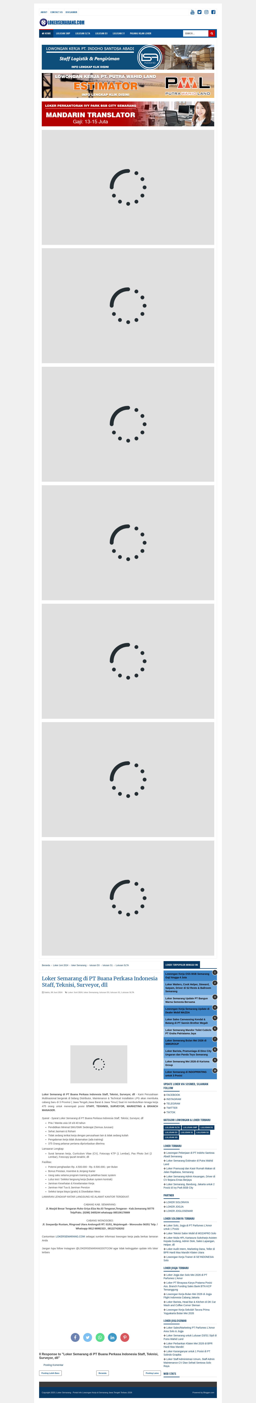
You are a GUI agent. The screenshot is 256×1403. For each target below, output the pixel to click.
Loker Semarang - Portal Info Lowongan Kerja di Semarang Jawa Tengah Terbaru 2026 (94, 1392)
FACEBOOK (173, 1094)
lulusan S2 (202, 1132)
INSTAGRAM (173, 1099)
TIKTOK (170, 1112)
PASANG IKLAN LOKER (140, 33)
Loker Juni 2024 (75, 992)
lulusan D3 (104, 992)
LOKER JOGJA (174, 1206)
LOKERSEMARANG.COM (70, 1236)
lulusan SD (171, 1137)
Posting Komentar (53, 1365)
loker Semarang (91, 992)
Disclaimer (71, 12)
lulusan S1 (115, 992)
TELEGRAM (173, 1103)
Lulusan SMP (190, 1127)
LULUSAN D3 (101, 33)
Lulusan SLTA (127, 992)
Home (46, 33)
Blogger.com (208, 1392)
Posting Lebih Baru (50, 1373)
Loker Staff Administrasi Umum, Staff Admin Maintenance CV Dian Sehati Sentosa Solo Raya (189, 1362)
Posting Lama (152, 1373)
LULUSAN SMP (63, 33)
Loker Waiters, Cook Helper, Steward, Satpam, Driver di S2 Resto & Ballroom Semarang (188, 988)
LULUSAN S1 (119, 33)
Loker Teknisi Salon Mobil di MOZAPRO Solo (191, 1233)
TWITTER (171, 1107)
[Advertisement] (100, 1020)
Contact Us (56, 12)
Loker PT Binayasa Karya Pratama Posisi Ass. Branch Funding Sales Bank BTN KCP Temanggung (188, 1286)
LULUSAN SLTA (82, 33)
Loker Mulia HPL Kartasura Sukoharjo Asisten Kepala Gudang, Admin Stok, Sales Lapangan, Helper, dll (190, 1241)
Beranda (102, 1373)
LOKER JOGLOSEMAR (179, 1211)
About (44, 12)
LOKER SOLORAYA (177, 1202)
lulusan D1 (207, 1127)
